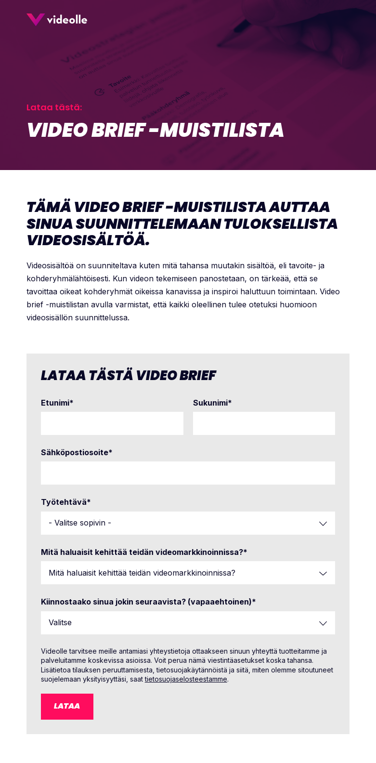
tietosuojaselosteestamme (186, 679)
